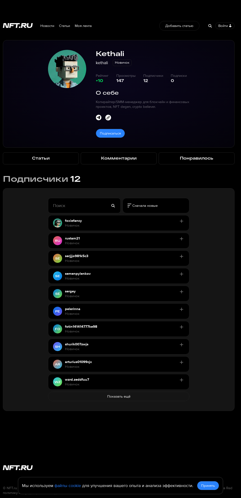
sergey (70, 291)
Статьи (64, 26)
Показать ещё (118, 396)
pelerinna (72, 309)
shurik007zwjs (76, 344)
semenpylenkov (78, 273)
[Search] (210, 26)
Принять (208, 485)
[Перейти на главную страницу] (18, 26)
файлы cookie (67, 485)
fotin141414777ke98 (81, 326)
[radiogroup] (156, 205)
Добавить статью (179, 26)
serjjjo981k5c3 (76, 256)
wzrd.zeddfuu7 (77, 379)
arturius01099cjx (78, 362)
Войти (224, 26)
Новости (47, 26)
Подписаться (110, 133)
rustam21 (72, 238)
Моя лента (83, 26)
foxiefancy (73, 220)
